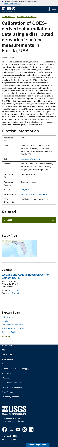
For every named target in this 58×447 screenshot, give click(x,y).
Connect (8, 220)
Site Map (5, 364)
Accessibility (7, 345)
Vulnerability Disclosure (11, 383)
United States (8, 317)
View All (6, 336)
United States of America (12, 325)
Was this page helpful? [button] (37, 445)
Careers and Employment (12, 388)
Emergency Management (12, 397)
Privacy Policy (7, 360)
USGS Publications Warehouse (34, 194)
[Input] (35, 9)
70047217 (25, 190)
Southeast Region (9, 332)
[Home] (8, 11)
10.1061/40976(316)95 (30, 159)
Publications (8, 16)
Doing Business (8, 392)
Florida (5, 321)
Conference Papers (26, 16)
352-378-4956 (12, 293)
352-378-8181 (14, 290)
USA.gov (5, 378)
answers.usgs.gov (9, 439)
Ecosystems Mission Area (13, 328)
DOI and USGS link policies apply (15, 369)
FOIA (4, 350)
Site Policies (7, 355)
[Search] (47, 9)
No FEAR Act (7, 373)
